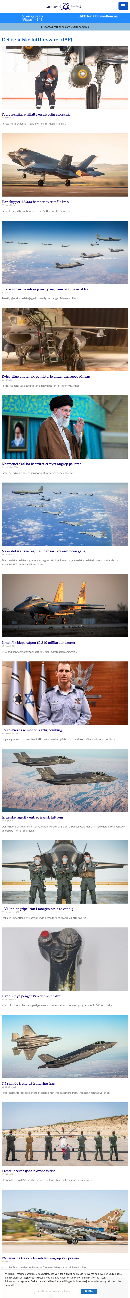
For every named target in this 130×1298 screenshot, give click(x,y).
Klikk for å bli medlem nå (97, 16)
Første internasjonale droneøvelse (28, 1171)
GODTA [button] (89, 1291)
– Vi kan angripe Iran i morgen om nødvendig (37, 909)
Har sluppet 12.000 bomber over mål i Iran (35, 202)
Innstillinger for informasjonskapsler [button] (54, 1291)
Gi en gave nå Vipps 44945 (32, 18)
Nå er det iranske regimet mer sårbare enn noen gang (43, 551)
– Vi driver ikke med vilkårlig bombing (32, 730)
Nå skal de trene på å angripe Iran (28, 1084)
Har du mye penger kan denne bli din (31, 996)
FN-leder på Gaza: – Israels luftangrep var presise (40, 1258)
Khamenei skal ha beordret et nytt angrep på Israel (42, 464)
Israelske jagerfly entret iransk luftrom (32, 817)
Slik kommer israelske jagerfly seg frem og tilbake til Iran (46, 289)
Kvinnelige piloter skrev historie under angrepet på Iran (46, 377)
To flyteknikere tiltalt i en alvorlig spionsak (36, 115)
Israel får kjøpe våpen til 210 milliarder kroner (38, 643)
